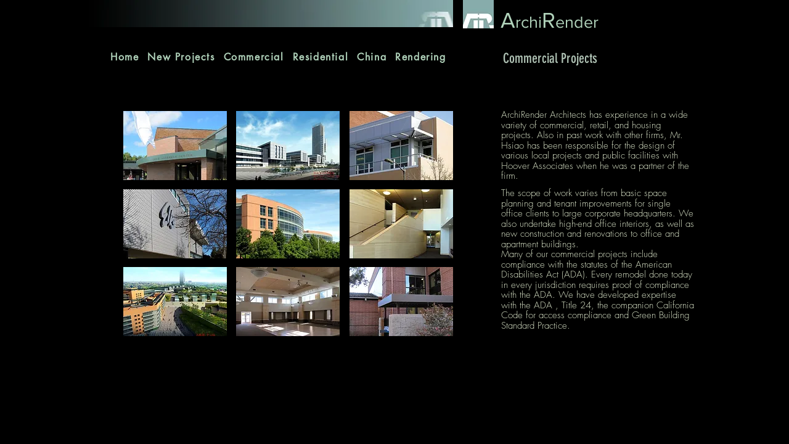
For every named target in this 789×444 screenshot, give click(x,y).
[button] (175, 145)
